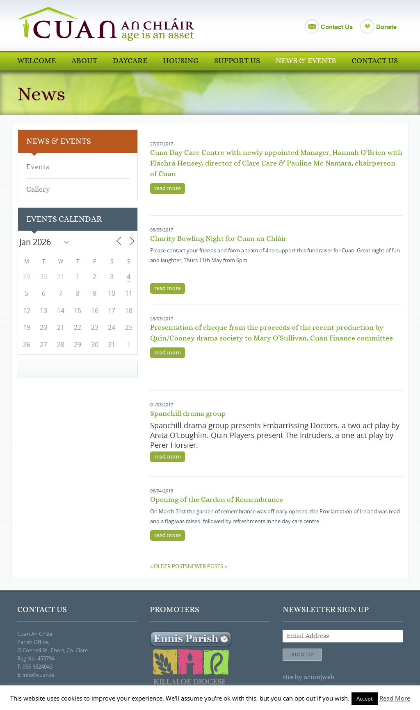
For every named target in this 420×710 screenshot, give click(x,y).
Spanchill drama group (188, 414)
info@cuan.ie (38, 674)
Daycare (130, 61)
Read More (394, 698)
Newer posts (207, 566)
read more (167, 188)
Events (37, 167)
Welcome (36, 61)
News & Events (306, 61)
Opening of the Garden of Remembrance (216, 500)
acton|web (319, 677)
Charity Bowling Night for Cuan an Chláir (218, 239)
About (84, 61)
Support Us (237, 61)
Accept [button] (364, 698)
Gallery (38, 190)
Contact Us (337, 27)
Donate (386, 27)
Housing (181, 61)
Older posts (169, 566)
